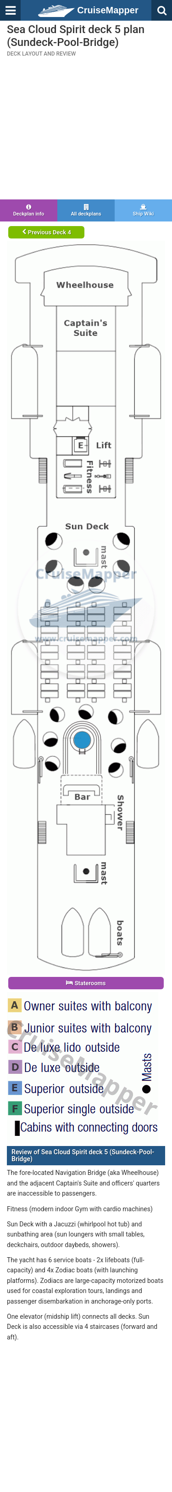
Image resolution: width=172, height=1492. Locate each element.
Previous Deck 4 (46, 232)
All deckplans (86, 210)
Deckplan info (28, 210)
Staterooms (85, 983)
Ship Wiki (143, 210)
